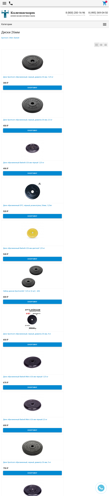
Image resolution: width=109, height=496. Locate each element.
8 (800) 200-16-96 (75, 12)
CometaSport (8, 491)
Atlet (11, 38)
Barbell (16, 38)
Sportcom (4, 38)
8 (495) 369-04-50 (98, 12)
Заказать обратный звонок (98, 15)
